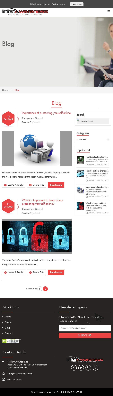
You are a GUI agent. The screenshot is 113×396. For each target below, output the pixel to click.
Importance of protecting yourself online (46, 113)
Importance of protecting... (97, 187)
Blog (7, 327)
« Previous (31, 288)
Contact (9, 333)
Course (8, 322)
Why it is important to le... (97, 203)
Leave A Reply (15, 184)
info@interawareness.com (19, 373)
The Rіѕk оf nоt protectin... (97, 157)
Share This (38, 184)
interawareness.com (45, 391)
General (82, 139)
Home (5, 89)
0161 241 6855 (14, 379)
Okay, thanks (77, 4)
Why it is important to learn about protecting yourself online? (42, 202)
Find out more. (58, 4)
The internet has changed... (97, 171)
